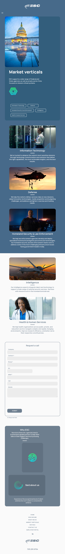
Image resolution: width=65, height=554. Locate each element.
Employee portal (32, 530)
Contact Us (32, 527)
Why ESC (32, 525)
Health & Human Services (18, 115)
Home (32, 515)
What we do (32, 520)
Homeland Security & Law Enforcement (22, 110)
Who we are (32, 517)
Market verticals (32, 522)
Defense (32, 105)
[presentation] (17, 402)
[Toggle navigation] (2, 13)
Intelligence (40, 110)
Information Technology (18, 105)
